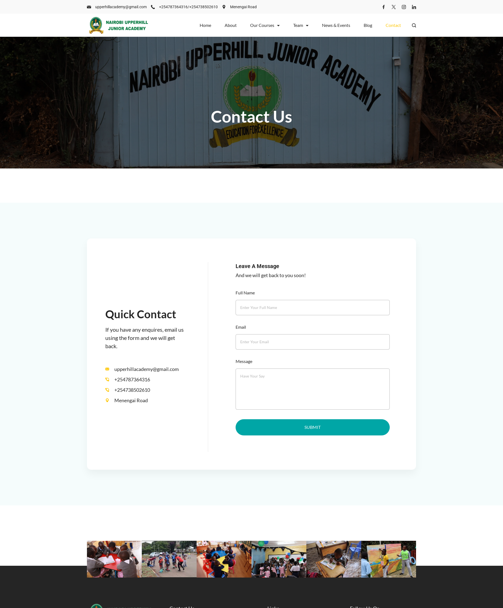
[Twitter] (394, 7)
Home (205, 25)
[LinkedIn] (414, 7)
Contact (393, 25)
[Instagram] (404, 7)
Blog (368, 25)
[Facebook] (384, 7)
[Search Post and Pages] (414, 25)
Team (301, 25)
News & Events (336, 25)
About (231, 25)
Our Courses (265, 25)
